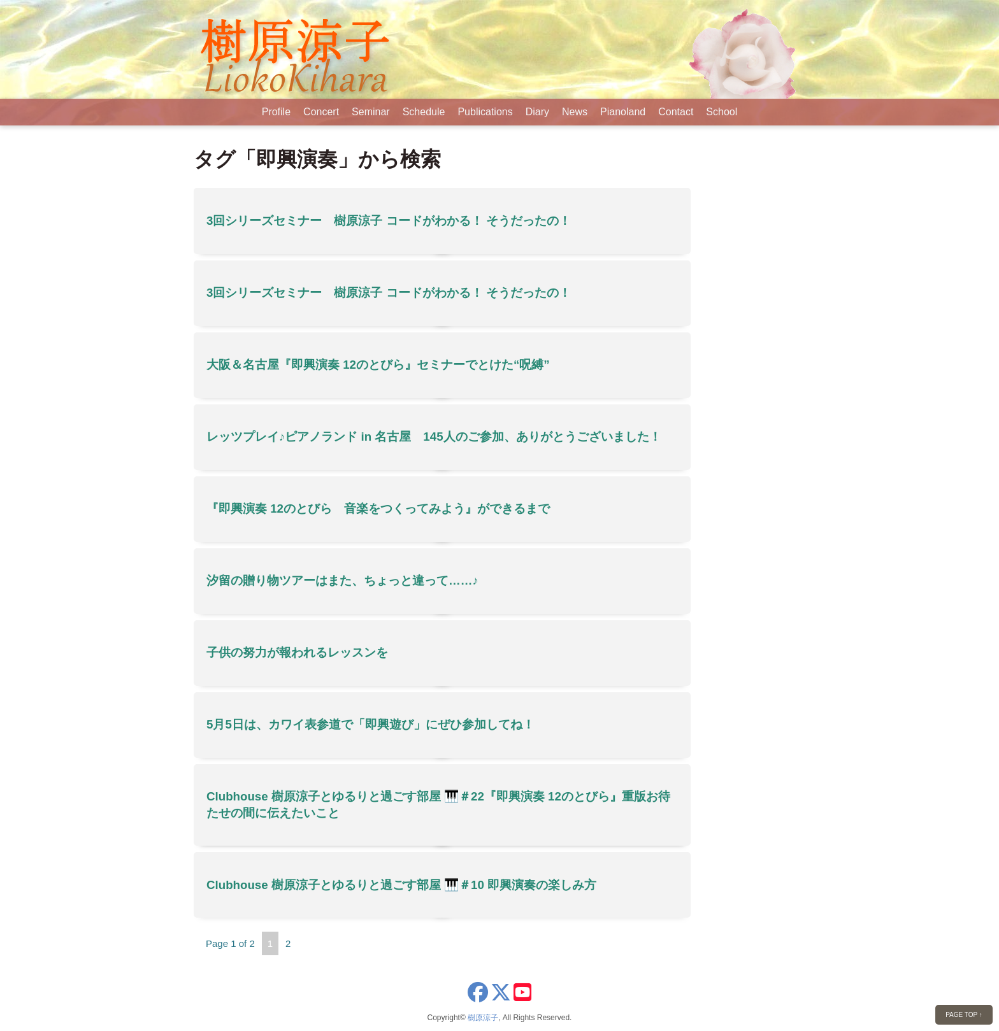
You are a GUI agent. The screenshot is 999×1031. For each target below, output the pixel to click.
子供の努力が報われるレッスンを (297, 652)
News (574, 111)
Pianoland (622, 111)
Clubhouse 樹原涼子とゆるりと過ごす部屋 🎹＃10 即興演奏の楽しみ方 (401, 885)
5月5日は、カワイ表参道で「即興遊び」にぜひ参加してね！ (370, 724)
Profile (276, 111)
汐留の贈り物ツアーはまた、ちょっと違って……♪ (342, 580)
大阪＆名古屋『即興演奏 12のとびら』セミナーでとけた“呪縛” (378, 364)
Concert (321, 111)
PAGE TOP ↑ (963, 1014)
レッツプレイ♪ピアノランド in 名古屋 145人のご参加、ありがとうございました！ (433, 436)
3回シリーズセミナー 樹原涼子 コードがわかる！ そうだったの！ (388, 220)
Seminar (371, 111)
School (721, 111)
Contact (675, 111)
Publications (484, 111)
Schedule (424, 111)
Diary (537, 111)
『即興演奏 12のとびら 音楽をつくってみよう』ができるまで (378, 508)
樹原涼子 (483, 1017)
